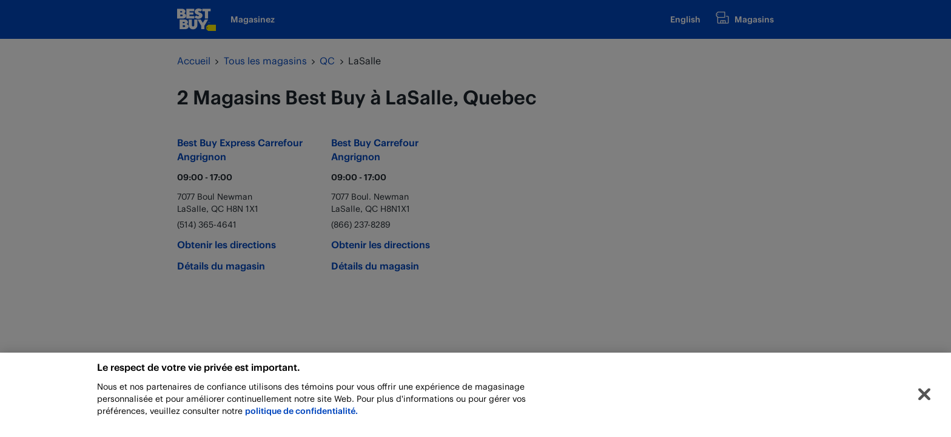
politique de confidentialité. (301, 413)
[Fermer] (924, 397)
